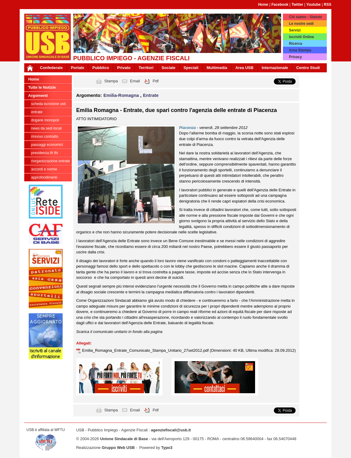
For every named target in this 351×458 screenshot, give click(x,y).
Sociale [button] (169, 67)
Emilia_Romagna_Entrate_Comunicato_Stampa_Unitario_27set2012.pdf (146, 350)
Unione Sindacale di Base (124, 439)
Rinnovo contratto (44, 136)
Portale (77, 67)
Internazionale (275, 67)
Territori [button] (146, 67)
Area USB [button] (244, 67)
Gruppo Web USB (118, 447)
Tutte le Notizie (42, 87)
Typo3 (166, 447)
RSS (327, 4)
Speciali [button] (191, 67)
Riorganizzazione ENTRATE (50, 161)
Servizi (295, 30)
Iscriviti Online (301, 37)
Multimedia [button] (217, 67)
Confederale (51, 67)
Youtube (314, 4)
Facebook (279, 4)
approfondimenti (44, 177)
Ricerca (295, 43)
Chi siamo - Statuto (305, 17)
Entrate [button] (151, 95)
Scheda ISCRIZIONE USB (48, 104)
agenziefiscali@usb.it (171, 430)
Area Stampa (300, 50)
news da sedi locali (46, 128)
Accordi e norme (44, 169)
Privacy (295, 57)
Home (263, 4)
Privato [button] (123, 67)
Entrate (36, 112)
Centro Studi (308, 67)
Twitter (297, 4)
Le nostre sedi (301, 23)
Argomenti (38, 95)
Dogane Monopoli (45, 120)
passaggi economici (47, 145)
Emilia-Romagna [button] (121, 95)
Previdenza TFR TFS (44, 153)
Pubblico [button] (100, 67)
